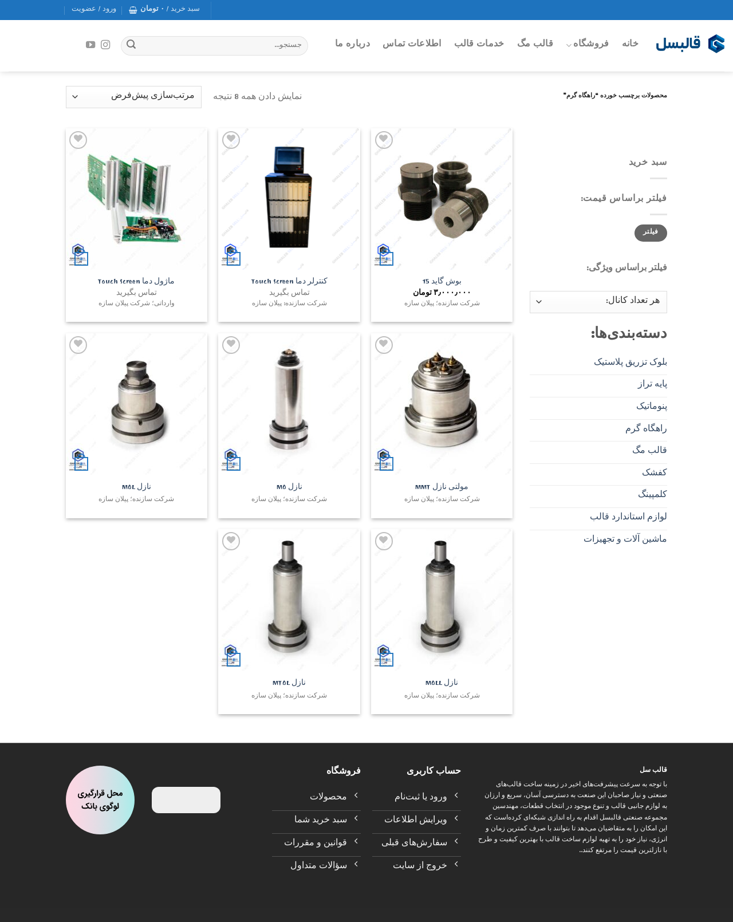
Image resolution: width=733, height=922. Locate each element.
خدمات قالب (479, 45)
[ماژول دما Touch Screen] (136, 199)
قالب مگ (535, 45)
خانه (630, 45)
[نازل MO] (289, 404)
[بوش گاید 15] (442, 199)
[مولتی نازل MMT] (442, 404)
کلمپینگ (652, 495)
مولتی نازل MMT (441, 488)
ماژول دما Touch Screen (136, 283)
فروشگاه (587, 45)
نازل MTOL (289, 684)
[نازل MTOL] (289, 600)
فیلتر (651, 232)
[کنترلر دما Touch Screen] (289, 199)
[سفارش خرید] (134, 97)
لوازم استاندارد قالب (628, 518)
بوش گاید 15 (442, 283)
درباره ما (352, 45)
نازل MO (289, 488)
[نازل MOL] (136, 404)
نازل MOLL (441, 684)
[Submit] (131, 46)
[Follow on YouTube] (90, 45)
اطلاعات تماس (412, 45)
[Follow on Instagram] (105, 45)
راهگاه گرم (646, 430)
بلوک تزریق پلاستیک (630, 363)
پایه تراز (652, 385)
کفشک (654, 474)
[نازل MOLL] (442, 600)
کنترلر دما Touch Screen (289, 283)
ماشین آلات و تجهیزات (625, 540)
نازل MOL (136, 488)
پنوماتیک (651, 407)
